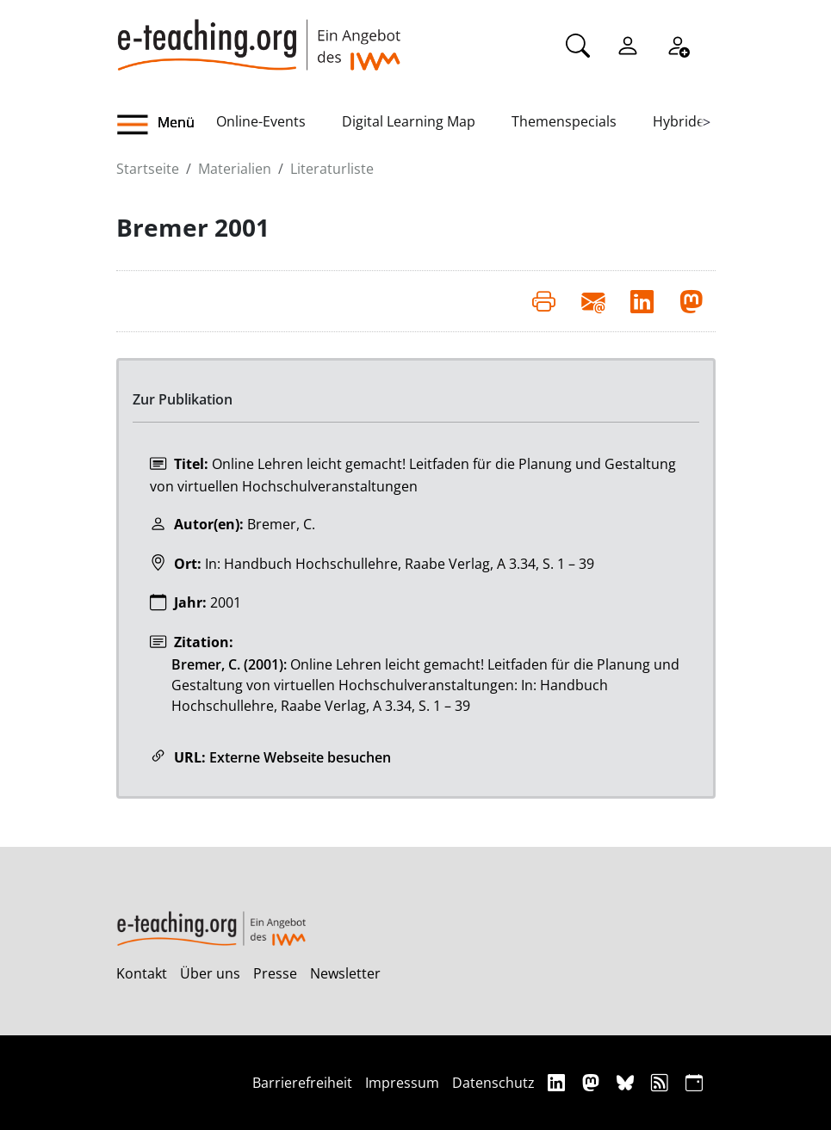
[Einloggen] (628, 43)
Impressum (402, 1082)
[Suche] (578, 43)
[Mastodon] (593, 1082)
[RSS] (662, 1082)
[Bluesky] (627, 1082)
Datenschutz (493, 1082)
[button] (166, 125)
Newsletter (345, 973)
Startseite (147, 168)
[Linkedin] (558, 1082)
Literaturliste (332, 168)
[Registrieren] (678, 43)
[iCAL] (694, 1082)
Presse (275, 973)
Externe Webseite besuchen (300, 757)
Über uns (210, 973)
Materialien (234, 168)
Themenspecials (564, 121)
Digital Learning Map (408, 121)
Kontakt (141, 973)
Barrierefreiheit (302, 1082)
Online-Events (261, 121)
